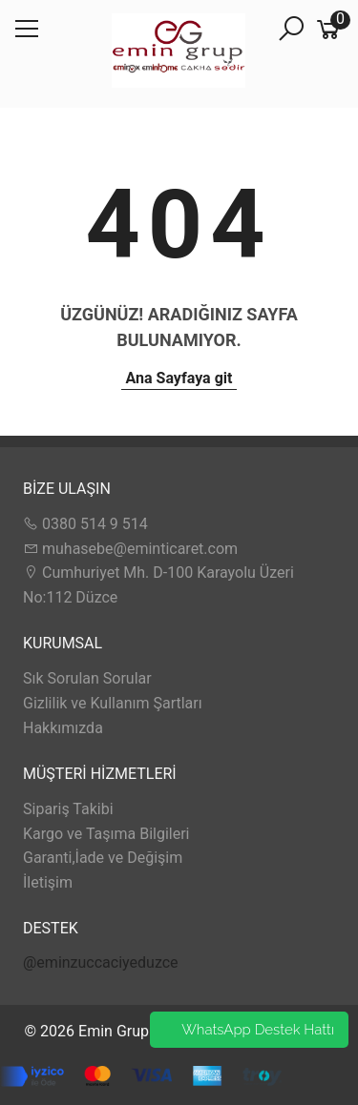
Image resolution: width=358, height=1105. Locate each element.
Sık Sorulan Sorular (87, 678)
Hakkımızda (63, 728)
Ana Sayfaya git (179, 378)
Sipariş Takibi (68, 809)
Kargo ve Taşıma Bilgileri (106, 834)
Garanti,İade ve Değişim (102, 858)
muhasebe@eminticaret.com (130, 549)
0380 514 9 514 (85, 524)
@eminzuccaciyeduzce (101, 962)
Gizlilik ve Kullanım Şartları (112, 703)
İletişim (48, 882)
